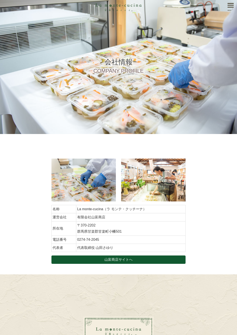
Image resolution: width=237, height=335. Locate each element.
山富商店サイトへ (118, 259)
